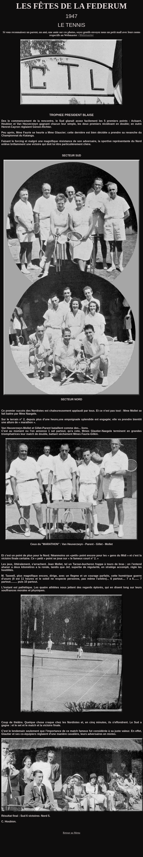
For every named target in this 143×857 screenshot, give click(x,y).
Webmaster (86, 35)
